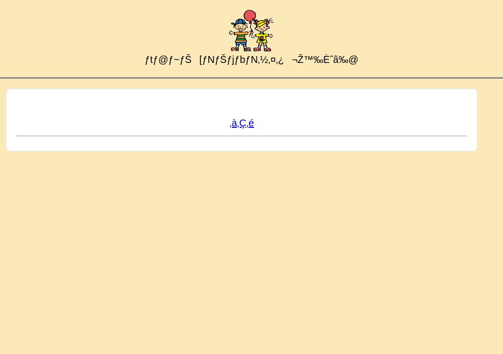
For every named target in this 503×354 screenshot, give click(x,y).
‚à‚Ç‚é (241, 123)
